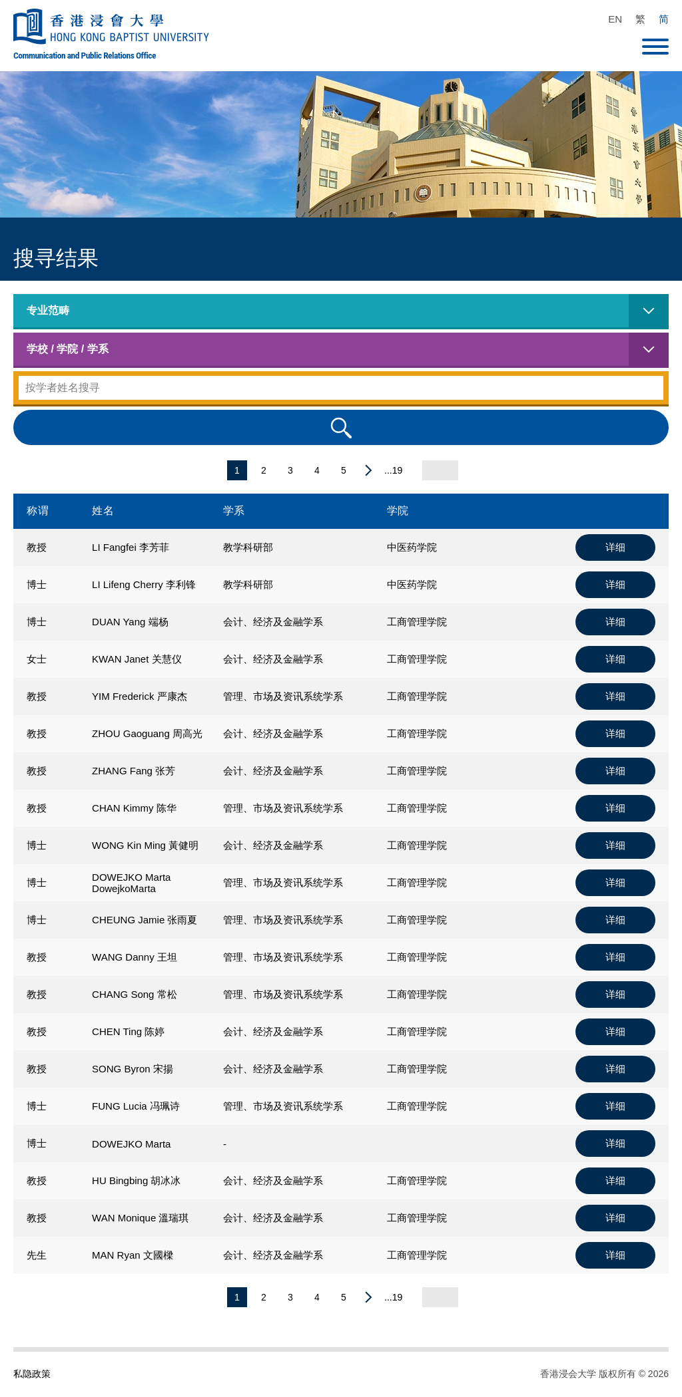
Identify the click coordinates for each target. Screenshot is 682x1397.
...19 (393, 470)
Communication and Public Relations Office (84, 55)
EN (615, 19)
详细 (615, 547)
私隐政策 (32, 1373)
